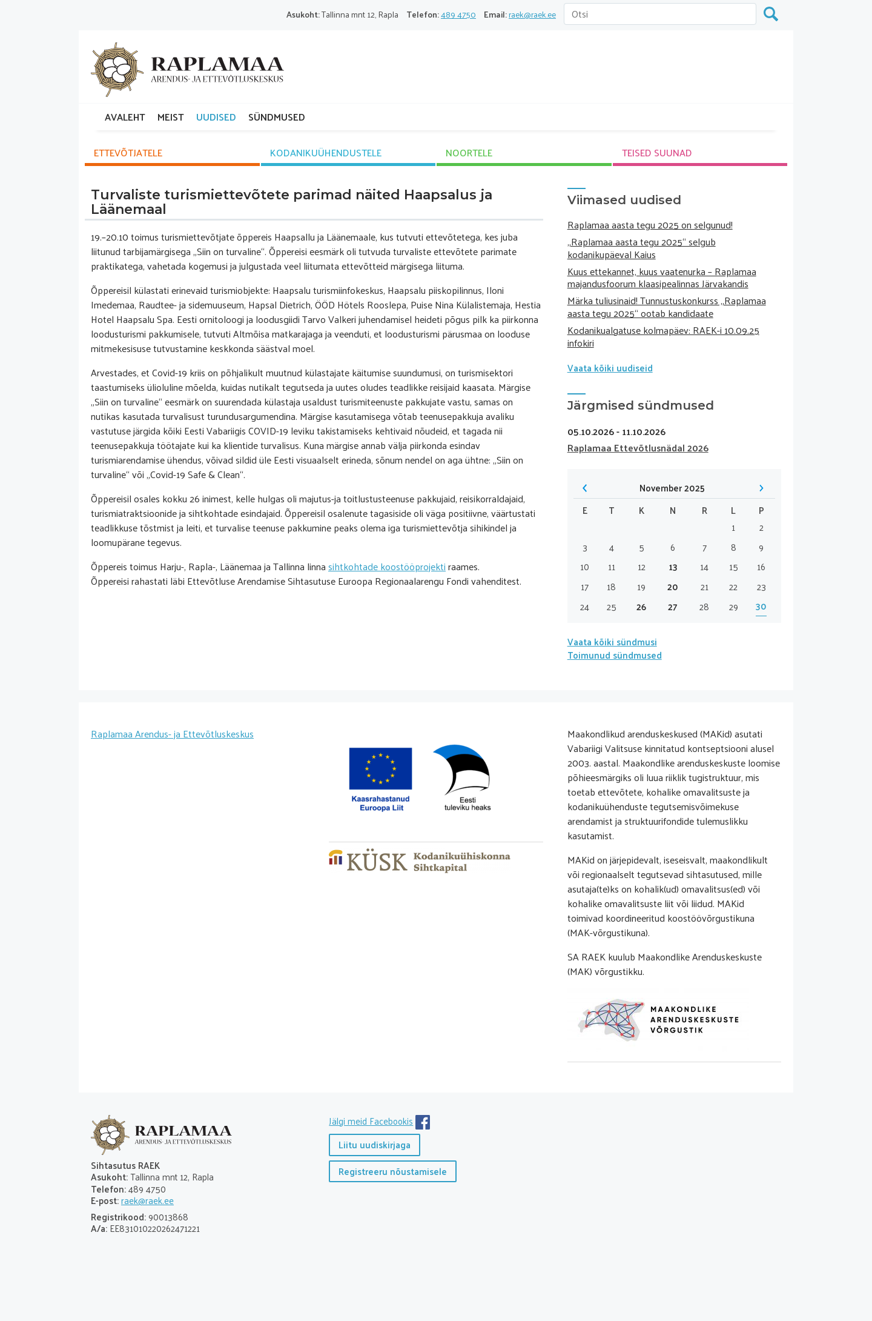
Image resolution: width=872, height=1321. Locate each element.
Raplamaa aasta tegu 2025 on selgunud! (650, 224)
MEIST (170, 116)
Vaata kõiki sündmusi (612, 641)
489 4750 (458, 14)
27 (673, 607)
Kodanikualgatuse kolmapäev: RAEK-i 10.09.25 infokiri (663, 336)
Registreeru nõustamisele (393, 1171)
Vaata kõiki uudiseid (610, 367)
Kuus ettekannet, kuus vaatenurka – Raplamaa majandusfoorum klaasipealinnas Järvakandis (661, 277)
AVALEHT (125, 116)
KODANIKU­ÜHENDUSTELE (326, 152)
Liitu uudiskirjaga (375, 1144)
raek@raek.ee (532, 14)
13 (673, 567)
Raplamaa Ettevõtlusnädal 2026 (637, 447)
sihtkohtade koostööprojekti (387, 566)
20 (672, 587)
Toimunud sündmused (614, 655)
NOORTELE (469, 152)
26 (641, 607)
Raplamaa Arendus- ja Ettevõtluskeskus (172, 733)
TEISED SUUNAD (657, 152)
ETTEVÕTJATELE (128, 152)
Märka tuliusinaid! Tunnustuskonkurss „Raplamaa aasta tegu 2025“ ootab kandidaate (666, 306)
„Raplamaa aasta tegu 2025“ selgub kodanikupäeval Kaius (641, 248)
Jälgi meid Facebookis (371, 1121)
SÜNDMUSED (276, 116)
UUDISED (216, 116)
